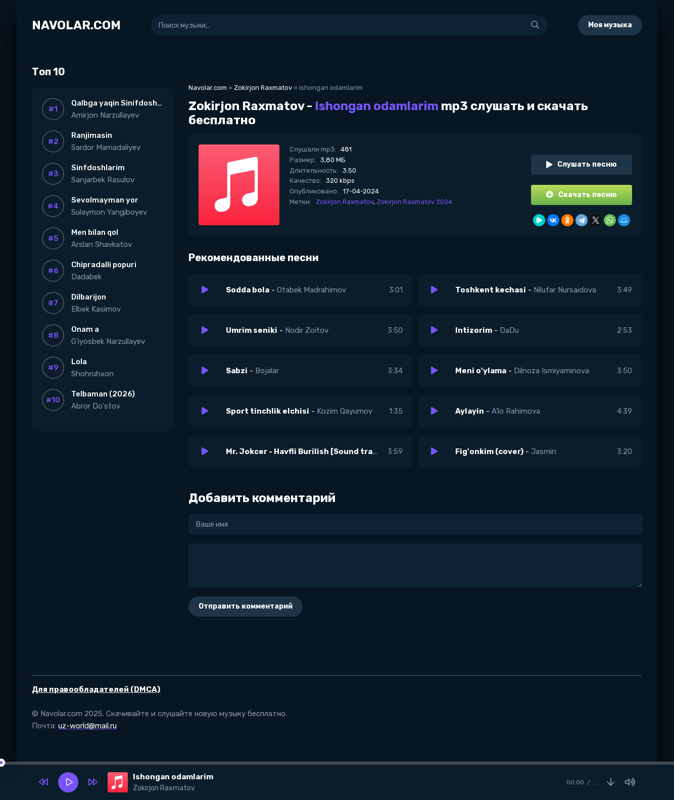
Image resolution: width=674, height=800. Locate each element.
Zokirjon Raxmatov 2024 (414, 202)
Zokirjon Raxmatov (263, 87)
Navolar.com (207, 87)
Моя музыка (610, 25)
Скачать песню (581, 194)
